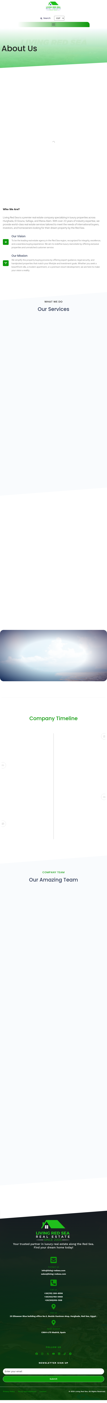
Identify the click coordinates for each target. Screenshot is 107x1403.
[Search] (45, 18)
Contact (43, 1391)
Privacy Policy (9, 1391)
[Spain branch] (53, 1322)
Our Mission (20, 256)
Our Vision (18, 236)
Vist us (53, 1313)
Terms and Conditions (27, 1391)
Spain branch (53, 1329)
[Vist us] (53, 1306)
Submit (53, 1379)
